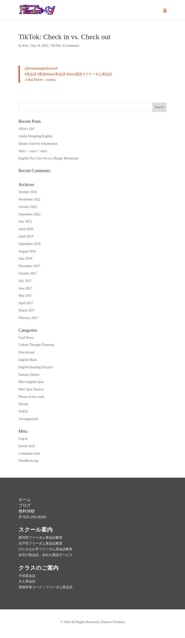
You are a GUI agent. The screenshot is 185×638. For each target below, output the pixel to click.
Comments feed (29, 453)
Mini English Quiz (31, 382)
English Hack (28, 360)
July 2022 (25, 221)
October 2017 (28, 273)
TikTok (56, 45)
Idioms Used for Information (38, 143)
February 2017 (28, 318)
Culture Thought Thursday (36, 345)
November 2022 (29, 199)
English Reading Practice (36, 367)
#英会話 (30, 74)
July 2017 (25, 281)
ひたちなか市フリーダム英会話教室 (46, 549)
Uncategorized (28, 419)
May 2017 (25, 295)
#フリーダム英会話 (97, 74)
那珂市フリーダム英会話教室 (40, 537)
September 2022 (29, 214)
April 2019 (26, 236)
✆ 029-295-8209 (32, 517)
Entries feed (27, 446)
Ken (25, 45)
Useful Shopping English (36, 136)
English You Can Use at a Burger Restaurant (49, 158)
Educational (27, 352)
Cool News (26, 337)
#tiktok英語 (74, 74)
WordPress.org (28, 461)
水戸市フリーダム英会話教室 (40, 543)
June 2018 (25, 258)
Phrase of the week (31, 397)
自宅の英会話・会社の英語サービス (46, 555)
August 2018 (27, 251)
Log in (23, 438)
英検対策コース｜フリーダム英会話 (46, 587)
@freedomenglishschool (41, 68)
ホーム (25, 499)
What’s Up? (26, 129)
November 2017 (29, 266)
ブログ (25, 505)
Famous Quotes (29, 374)
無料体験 (27, 511)
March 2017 (27, 310)
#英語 (41, 74)
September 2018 (29, 244)
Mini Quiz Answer (31, 389)
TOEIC (23, 411)
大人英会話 (27, 581)
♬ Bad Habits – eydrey (40, 79)
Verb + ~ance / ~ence (33, 151)
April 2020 (26, 229)
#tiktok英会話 (55, 74)
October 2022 (28, 207)
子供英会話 (27, 576)
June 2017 (25, 288)
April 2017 (26, 303)
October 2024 (28, 192)
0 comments (71, 45)
